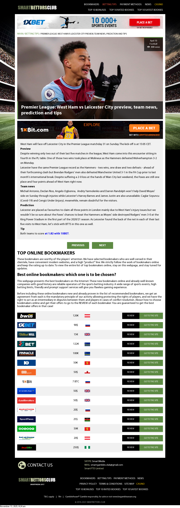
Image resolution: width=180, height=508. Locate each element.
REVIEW (130, 316)
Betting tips (32, 34)
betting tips (109, 4)
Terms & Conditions (110, 484)
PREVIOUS (78, 245)
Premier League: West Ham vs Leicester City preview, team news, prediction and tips (84, 34)
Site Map (129, 484)
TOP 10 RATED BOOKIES (121, 10)
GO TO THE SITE (151, 316)
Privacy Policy (88, 484)
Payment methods (131, 4)
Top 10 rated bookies (108, 489)
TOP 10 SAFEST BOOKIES (150, 10)
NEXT (102, 245)
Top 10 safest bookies (135, 489)
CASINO (159, 4)
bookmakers (91, 4)
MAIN (20, 34)
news (148, 4)
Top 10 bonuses (85, 489)
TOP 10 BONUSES (97, 10)
